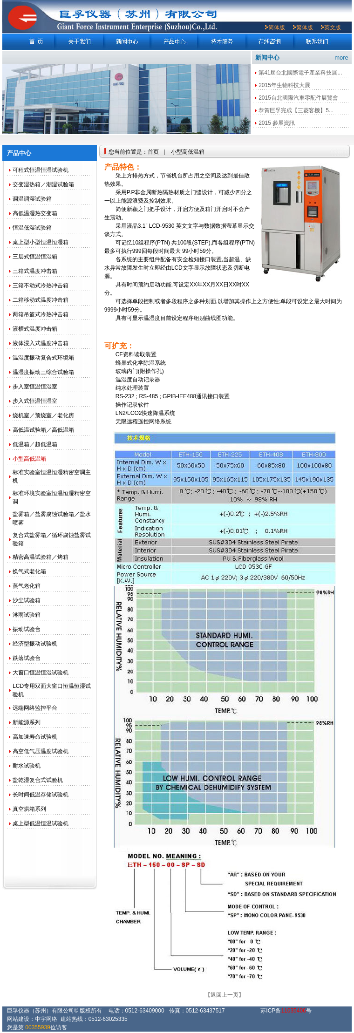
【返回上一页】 (224, 995)
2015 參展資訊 (277, 123)
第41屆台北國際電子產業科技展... (300, 72)
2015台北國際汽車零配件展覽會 (298, 98)
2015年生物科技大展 (284, 85)
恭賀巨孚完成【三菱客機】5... (296, 110)
